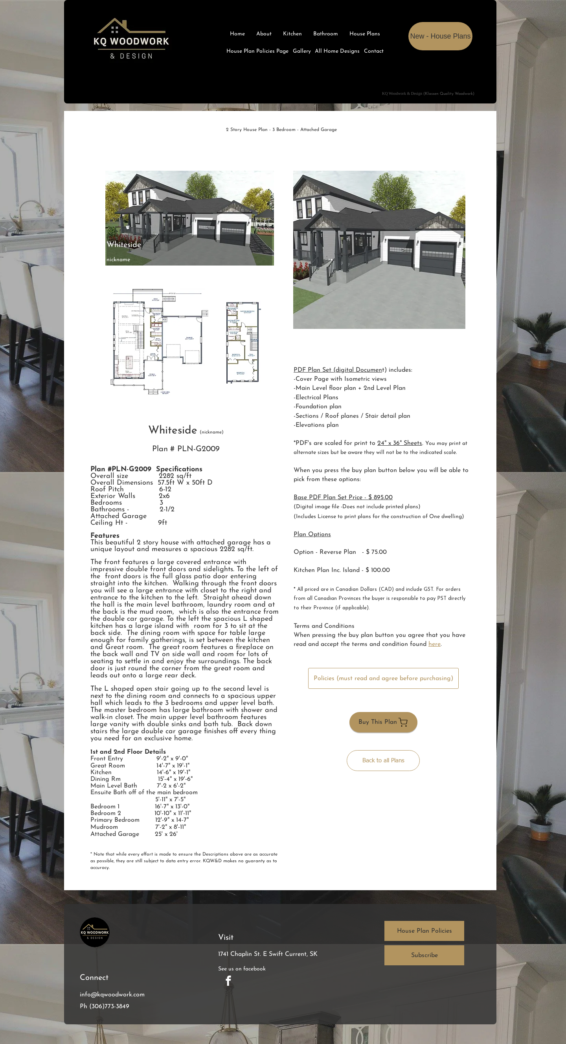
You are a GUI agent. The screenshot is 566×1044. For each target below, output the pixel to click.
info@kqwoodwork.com (112, 995)
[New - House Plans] (440, 36)
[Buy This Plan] (383, 722)
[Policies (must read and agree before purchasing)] (383, 678)
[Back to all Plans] (383, 760)
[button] (379, 250)
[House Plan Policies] (424, 931)
